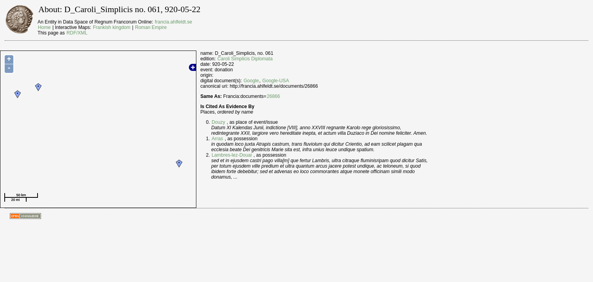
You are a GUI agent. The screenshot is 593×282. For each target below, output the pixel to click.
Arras (217, 138)
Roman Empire (151, 27)
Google (251, 80)
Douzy (218, 122)
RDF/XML (76, 33)
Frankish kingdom (111, 27)
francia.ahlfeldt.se (173, 22)
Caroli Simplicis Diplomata (245, 58)
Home (44, 27)
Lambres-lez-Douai (232, 155)
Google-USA (275, 80)
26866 (273, 96)
